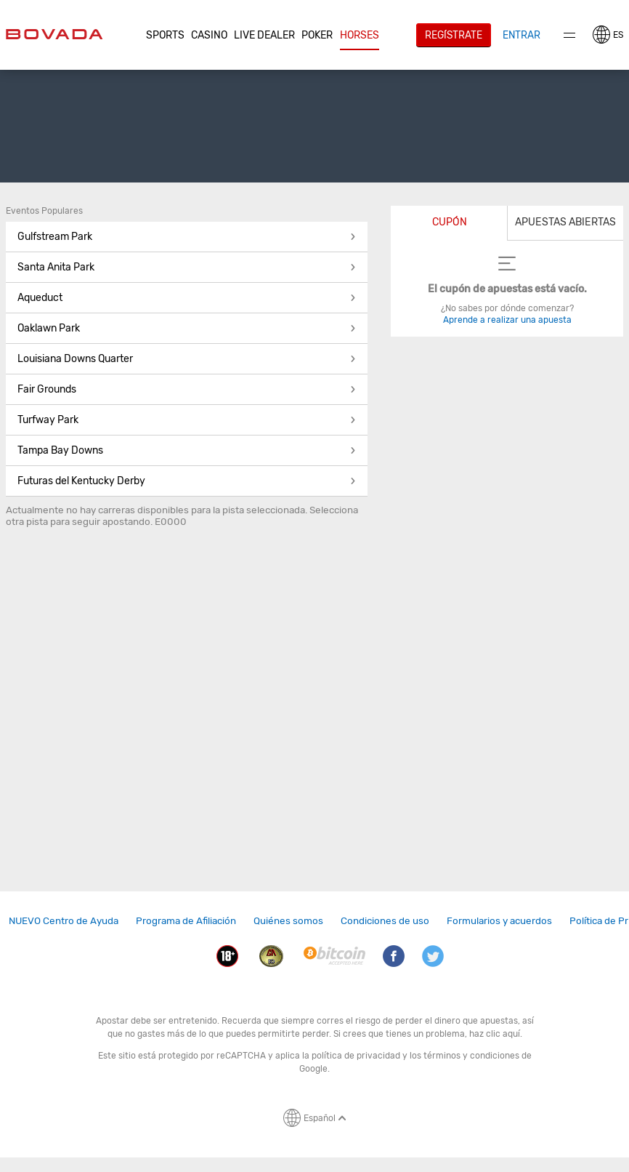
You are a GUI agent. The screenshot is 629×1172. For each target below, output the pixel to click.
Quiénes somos (288, 920)
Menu (569, 35)
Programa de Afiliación (186, 920)
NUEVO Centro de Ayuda (63, 920)
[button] (164, 35)
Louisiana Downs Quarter (186, 359)
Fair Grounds (186, 389)
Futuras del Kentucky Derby (186, 481)
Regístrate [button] (453, 35)
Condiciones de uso (385, 920)
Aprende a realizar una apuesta (507, 320)
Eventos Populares (44, 211)
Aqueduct (186, 298)
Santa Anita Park (186, 267)
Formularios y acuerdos (499, 920)
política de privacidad (356, 1056)
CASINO (209, 35)
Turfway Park (186, 420)
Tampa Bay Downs (186, 450)
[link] (63, 921)
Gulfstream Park (186, 236)
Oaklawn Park (186, 328)
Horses (359, 35)
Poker (317, 35)
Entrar (521, 35)
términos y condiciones (471, 1056)
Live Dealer (264, 35)
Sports (165, 35)
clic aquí (503, 1034)
